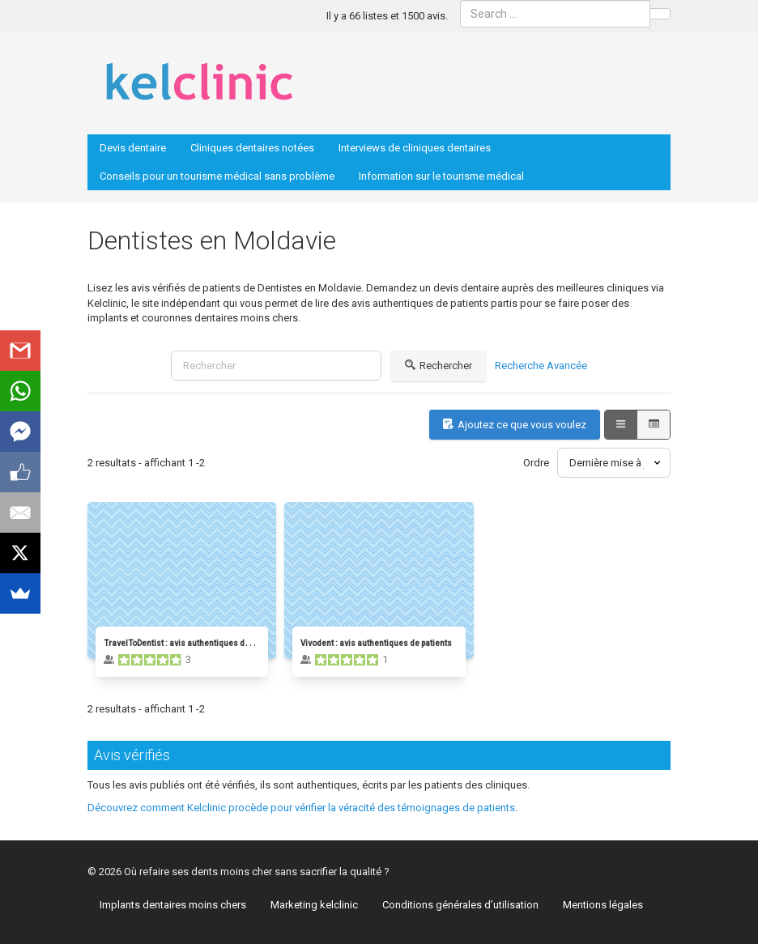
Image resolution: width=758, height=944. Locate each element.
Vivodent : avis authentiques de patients (376, 643)
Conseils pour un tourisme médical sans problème (217, 176)
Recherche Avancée (541, 365)
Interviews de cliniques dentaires (415, 148)
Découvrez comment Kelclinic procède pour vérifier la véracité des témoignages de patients (301, 808)
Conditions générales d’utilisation (460, 905)
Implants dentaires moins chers (173, 905)
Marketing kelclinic (314, 905)
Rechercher (438, 366)
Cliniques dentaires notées (252, 148)
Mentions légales (603, 905)
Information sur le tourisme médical (441, 176)
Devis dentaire (133, 148)
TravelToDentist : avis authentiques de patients (193, 643)
